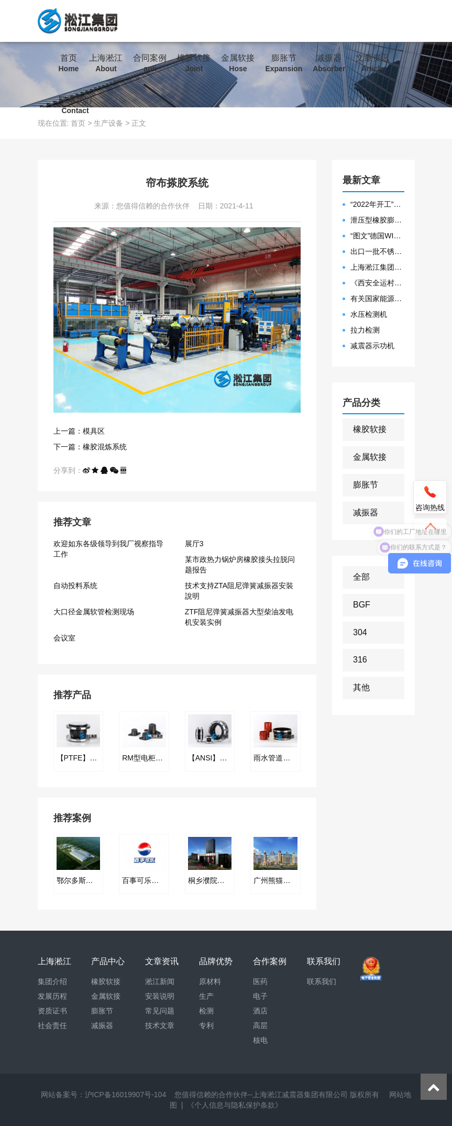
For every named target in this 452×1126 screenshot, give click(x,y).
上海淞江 (106, 63)
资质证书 (52, 1011)
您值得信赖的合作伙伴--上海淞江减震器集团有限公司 (261, 1094)
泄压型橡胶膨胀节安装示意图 (377, 220)
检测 (206, 1011)
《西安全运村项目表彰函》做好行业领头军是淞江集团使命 (377, 283)
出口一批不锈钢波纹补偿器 (377, 251)
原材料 (210, 981)
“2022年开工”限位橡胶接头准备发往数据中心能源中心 (377, 204)
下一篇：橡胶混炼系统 (90, 447)
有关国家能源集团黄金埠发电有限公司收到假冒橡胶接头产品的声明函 (377, 298)
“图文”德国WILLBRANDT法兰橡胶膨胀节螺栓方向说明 (377, 235)
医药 (260, 981)
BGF (361, 604)
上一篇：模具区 (79, 431)
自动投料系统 (75, 585)
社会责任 (52, 1025)
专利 (206, 1025)
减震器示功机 (372, 345)
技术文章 (159, 1025)
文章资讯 (372, 63)
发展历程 (52, 996)
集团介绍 (52, 981)
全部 (361, 576)
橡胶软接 (194, 63)
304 (360, 632)
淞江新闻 (159, 981)
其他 (361, 687)
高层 (260, 1025)
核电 (260, 1040)
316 (360, 659)
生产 (206, 996)
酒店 (260, 1011)
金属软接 (238, 63)
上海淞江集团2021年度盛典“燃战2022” (377, 267)
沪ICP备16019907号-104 (126, 1094)
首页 (69, 63)
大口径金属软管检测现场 (93, 612)
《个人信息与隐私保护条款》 (234, 1105)
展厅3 (194, 543)
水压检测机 (368, 314)
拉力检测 (365, 330)
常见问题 (159, 1011)
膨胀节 (283, 63)
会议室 (64, 638)
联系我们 (75, 105)
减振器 (329, 63)
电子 (260, 996)
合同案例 (150, 63)
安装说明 (159, 996)
